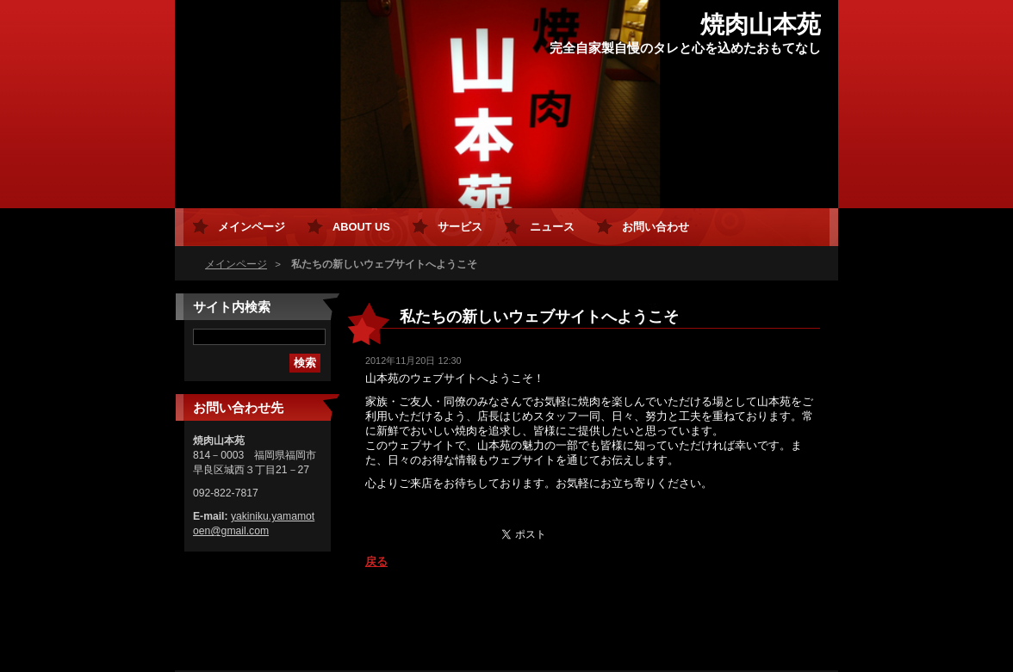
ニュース (552, 226)
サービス (460, 226)
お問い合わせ (655, 226)
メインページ (236, 264)
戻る (376, 561)
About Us (361, 226)
